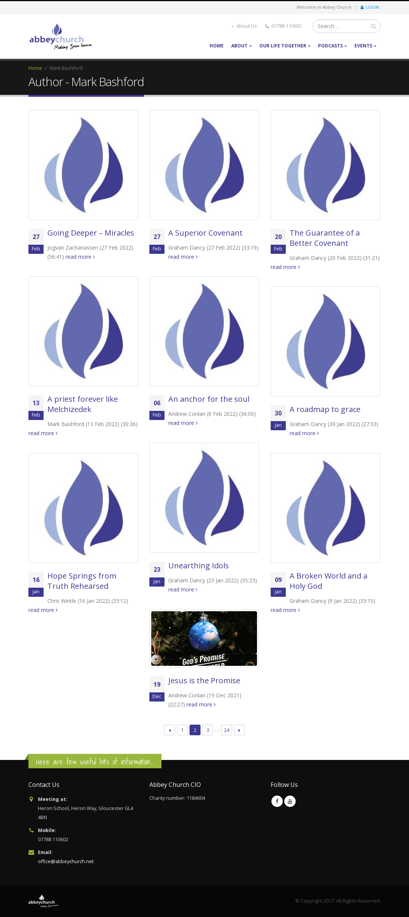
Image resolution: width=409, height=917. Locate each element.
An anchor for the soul (208, 399)
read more (80, 256)
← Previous (169, 730)
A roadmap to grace (325, 409)
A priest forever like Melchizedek (82, 404)
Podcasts (330, 45)
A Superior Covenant (205, 233)
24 (226, 730)
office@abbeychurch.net (66, 861)
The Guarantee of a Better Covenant (325, 238)
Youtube (290, 801)
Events (363, 45)
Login (369, 7)
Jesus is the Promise (204, 680)
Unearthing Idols (198, 565)
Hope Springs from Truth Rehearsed (81, 581)
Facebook (277, 801)
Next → (239, 730)
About (239, 45)
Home (217, 45)
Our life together (282, 45)
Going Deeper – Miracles (90, 233)
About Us (244, 26)
